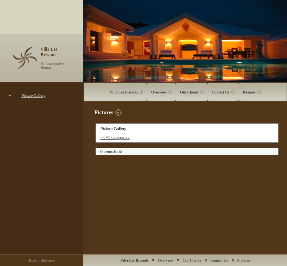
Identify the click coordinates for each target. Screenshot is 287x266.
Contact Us (221, 92)
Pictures (249, 92)
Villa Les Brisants (124, 92)
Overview (159, 92)
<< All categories (115, 137)
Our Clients (189, 92)
